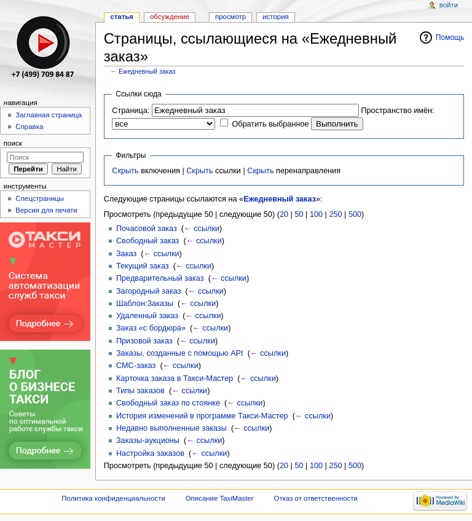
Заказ (126, 253)
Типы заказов (140, 390)
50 (298, 214)
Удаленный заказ (147, 315)
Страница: (130, 110)
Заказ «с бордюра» (151, 328)
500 (354, 214)
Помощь (450, 37)
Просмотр (230, 16)
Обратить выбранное (270, 124)
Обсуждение (169, 16)
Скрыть (125, 170)
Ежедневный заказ (147, 71)
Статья (121, 16)
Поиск (13, 143)
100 (316, 214)
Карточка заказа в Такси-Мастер (174, 378)
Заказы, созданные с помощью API (179, 353)
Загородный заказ (148, 291)
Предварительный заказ (160, 278)
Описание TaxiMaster (220, 498)
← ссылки (201, 228)
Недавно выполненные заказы (171, 428)
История (275, 16)
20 (284, 214)
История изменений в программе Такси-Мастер (202, 416)
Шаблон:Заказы (144, 303)
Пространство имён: (397, 110)
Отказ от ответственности (316, 498)
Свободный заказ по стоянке (168, 403)
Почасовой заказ (146, 228)
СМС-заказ (135, 365)
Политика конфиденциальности (113, 498)
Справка (29, 126)
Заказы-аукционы (147, 440)
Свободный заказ (147, 241)
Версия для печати (46, 210)
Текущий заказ (142, 266)
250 (335, 214)
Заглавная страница (48, 115)
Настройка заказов (150, 453)
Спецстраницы (39, 198)
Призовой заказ (144, 341)
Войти (448, 5)
